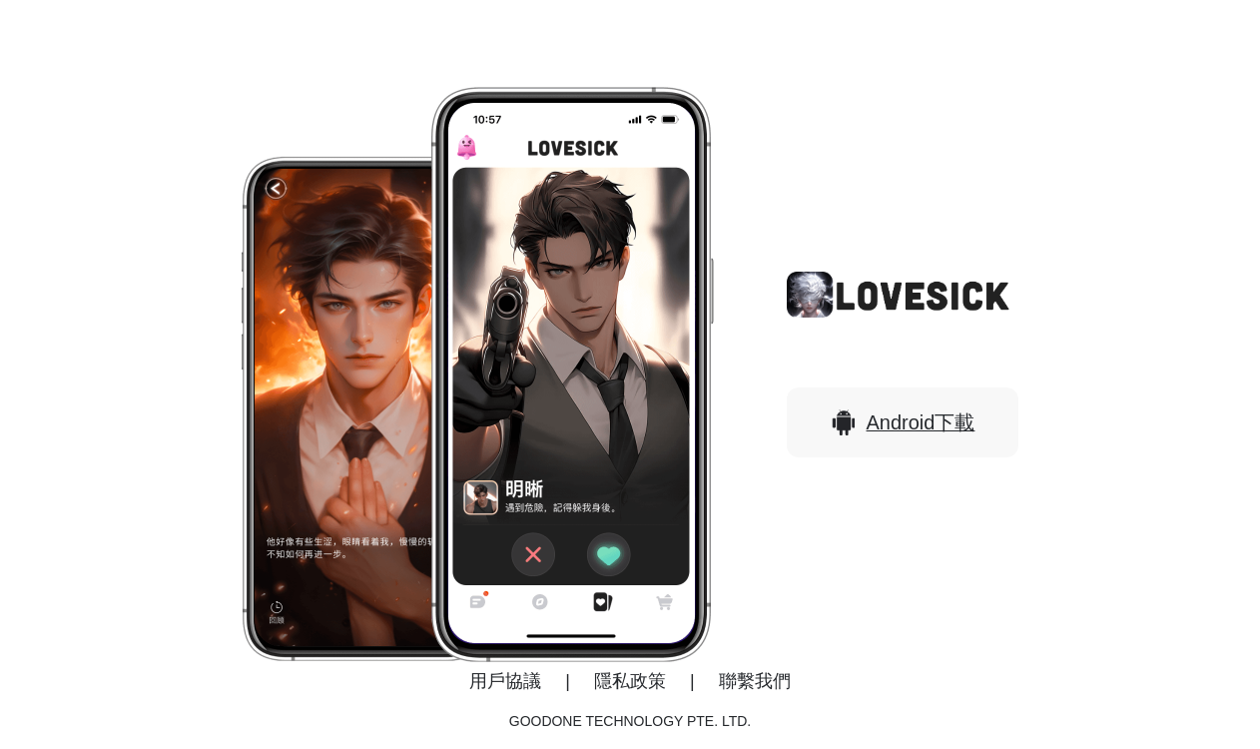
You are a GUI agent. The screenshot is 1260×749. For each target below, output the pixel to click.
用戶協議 (505, 681)
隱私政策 (630, 681)
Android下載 (903, 422)
